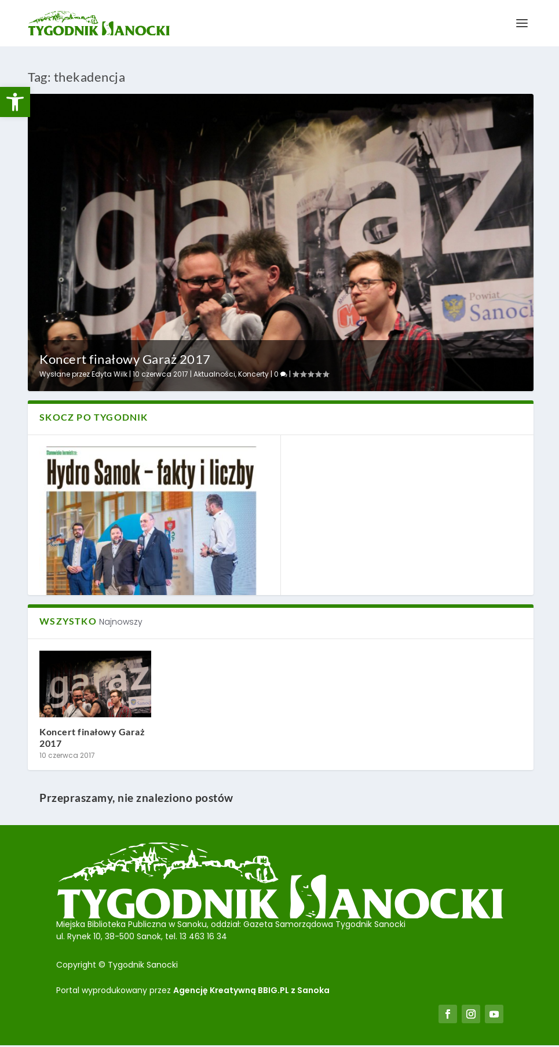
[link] (15, 102)
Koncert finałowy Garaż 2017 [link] (125, 359)
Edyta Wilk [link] (109, 374)
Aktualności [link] (214, 374)
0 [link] (280, 374)
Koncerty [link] (253, 374)
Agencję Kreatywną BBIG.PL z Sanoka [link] (251, 990)
